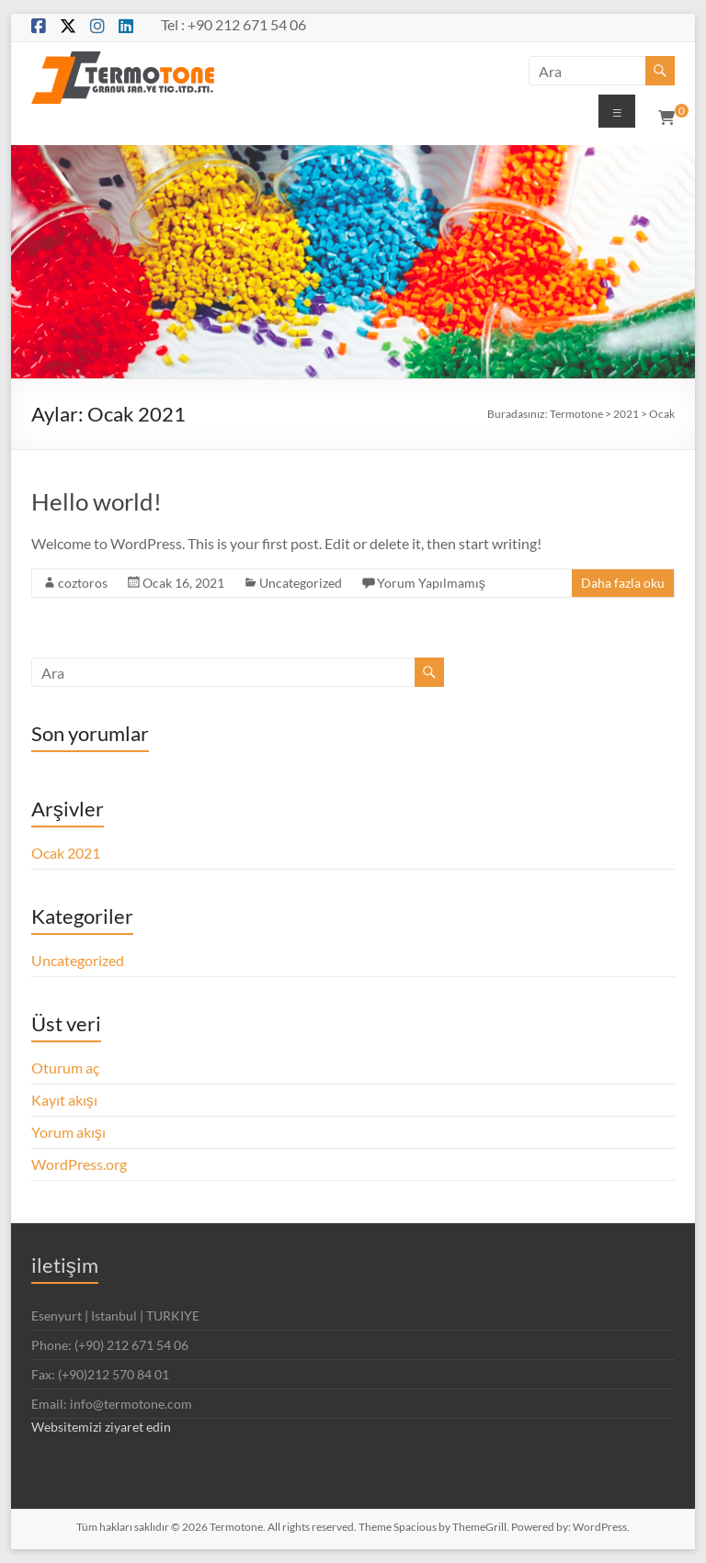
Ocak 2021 (65, 852)
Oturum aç (65, 1067)
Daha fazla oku (623, 582)
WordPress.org (79, 1164)
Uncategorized (300, 582)
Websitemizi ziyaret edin (101, 1426)
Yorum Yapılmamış (431, 582)
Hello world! (96, 501)
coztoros (83, 582)
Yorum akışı (68, 1132)
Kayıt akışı (64, 1099)
